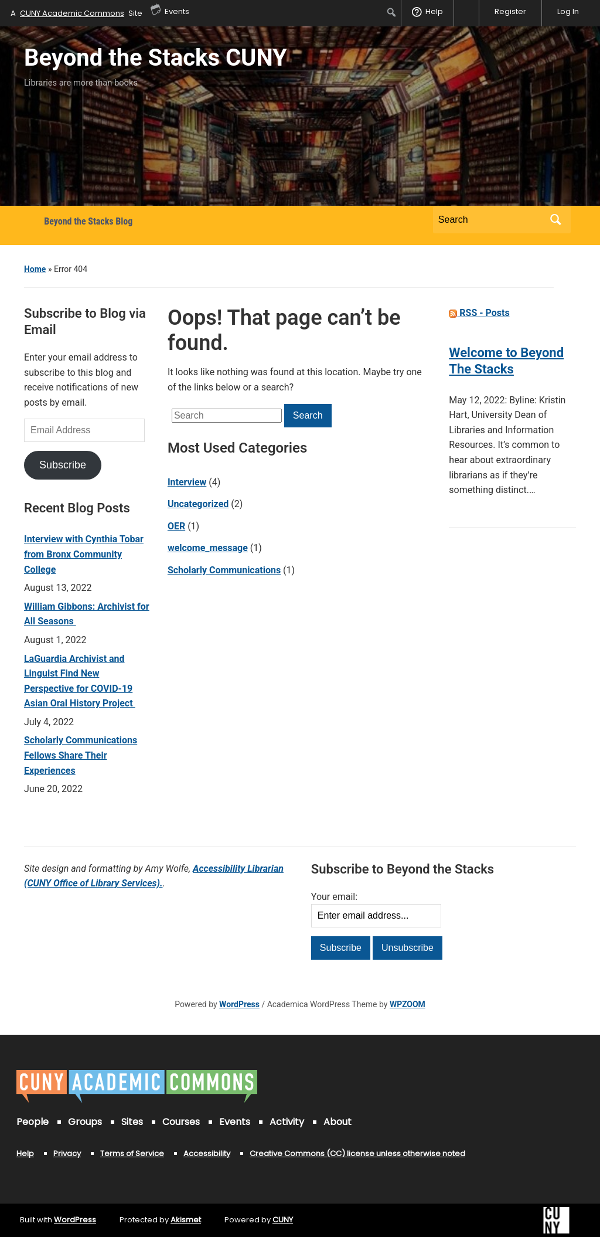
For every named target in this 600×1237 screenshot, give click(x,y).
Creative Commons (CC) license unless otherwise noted (357, 1153)
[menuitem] (392, 12)
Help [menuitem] (434, 11)
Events (234, 1122)
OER (176, 526)
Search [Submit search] (556, 220)
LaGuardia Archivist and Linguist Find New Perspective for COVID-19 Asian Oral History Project (79, 681)
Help (25, 1153)
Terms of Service (132, 1153)
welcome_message (208, 547)
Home (35, 269)
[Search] (491, 220)
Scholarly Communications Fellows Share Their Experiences (80, 755)
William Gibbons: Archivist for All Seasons (86, 614)
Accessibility (206, 1153)
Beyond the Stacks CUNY (155, 58)
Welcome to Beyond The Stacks (506, 360)
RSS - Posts (479, 312)
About (337, 1122)
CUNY (282, 1219)
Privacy (67, 1153)
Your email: (334, 896)
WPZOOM (407, 1004)
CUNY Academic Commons (72, 13)
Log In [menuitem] (568, 11)
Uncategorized (198, 503)
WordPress (239, 1004)
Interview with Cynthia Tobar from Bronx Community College (84, 554)
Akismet (186, 1219)
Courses (181, 1122)
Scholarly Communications (224, 570)
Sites (132, 1122)
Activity (287, 1122)
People (32, 1122)
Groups (85, 1122)
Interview (187, 482)
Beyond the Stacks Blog (88, 221)
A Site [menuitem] (76, 13)
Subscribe (62, 465)
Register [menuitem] (510, 11)
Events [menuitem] (170, 9)
